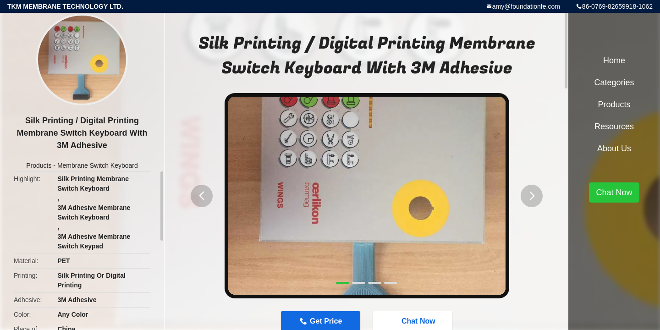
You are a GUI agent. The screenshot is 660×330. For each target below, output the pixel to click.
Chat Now (614, 192)
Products (38, 165)
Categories (614, 82)
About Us (614, 148)
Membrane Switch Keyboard (97, 165)
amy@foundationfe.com (526, 6)
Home (614, 60)
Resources (614, 126)
